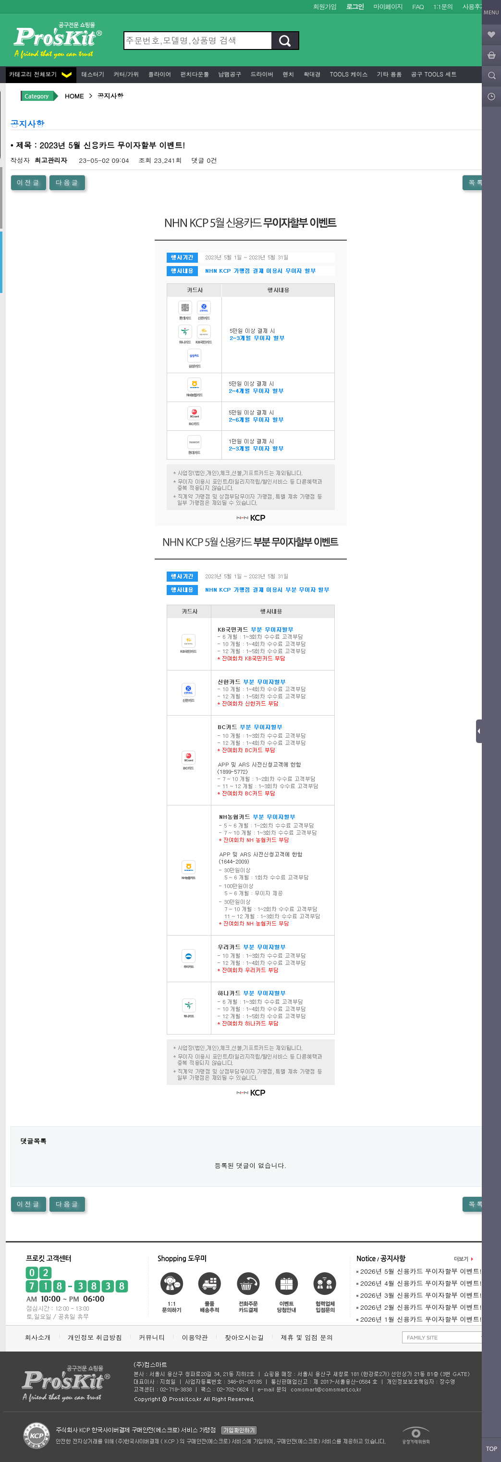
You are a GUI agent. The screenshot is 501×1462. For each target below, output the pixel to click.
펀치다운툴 (194, 74)
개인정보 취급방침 (95, 1337)
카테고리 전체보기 (40, 74)
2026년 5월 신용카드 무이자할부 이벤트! (419, 1271)
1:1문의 (443, 6)
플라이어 (159, 74)
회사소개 (38, 1337)
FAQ (417, 6)
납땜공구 (229, 74)
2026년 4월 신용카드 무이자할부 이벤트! (419, 1283)
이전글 (29, 182)
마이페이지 (388, 6)
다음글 (67, 182)
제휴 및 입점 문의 (309, 1337)
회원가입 (325, 6)
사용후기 (474, 6)
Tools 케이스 (348, 74)
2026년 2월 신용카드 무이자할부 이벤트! (419, 1307)
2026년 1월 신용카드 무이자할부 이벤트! (419, 1319)
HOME (74, 95)
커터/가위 (125, 74)
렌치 (287, 74)
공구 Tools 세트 (433, 74)
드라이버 (261, 74)
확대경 (311, 74)
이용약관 (195, 1337)
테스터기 (92, 74)
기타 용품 (388, 74)
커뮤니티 (152, 1337)
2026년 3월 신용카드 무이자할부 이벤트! (419, 1295)
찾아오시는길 (244, 1337)
